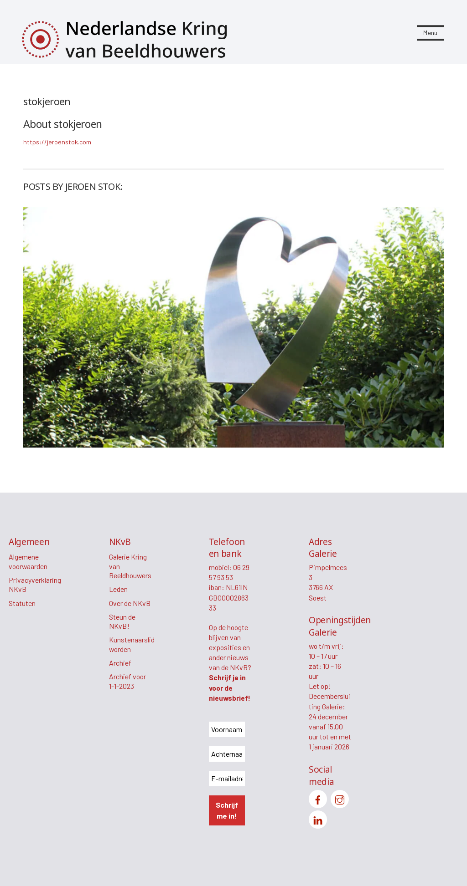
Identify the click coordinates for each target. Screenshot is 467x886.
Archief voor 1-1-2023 (127, 681)
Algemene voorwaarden (28, 561)
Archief (120, 662)
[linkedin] (318, 818)
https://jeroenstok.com (57, 142)
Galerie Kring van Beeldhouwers (130, 566)
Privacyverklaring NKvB (35, 584)
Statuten (22, 603)
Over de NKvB (129, 603)
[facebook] (318, 798)
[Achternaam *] (227, 754)
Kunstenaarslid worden (132, 644)
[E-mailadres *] (227, 778)
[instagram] (340, 798)
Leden (118, 589)
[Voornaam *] (227, 729)
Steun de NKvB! (122, 621)
